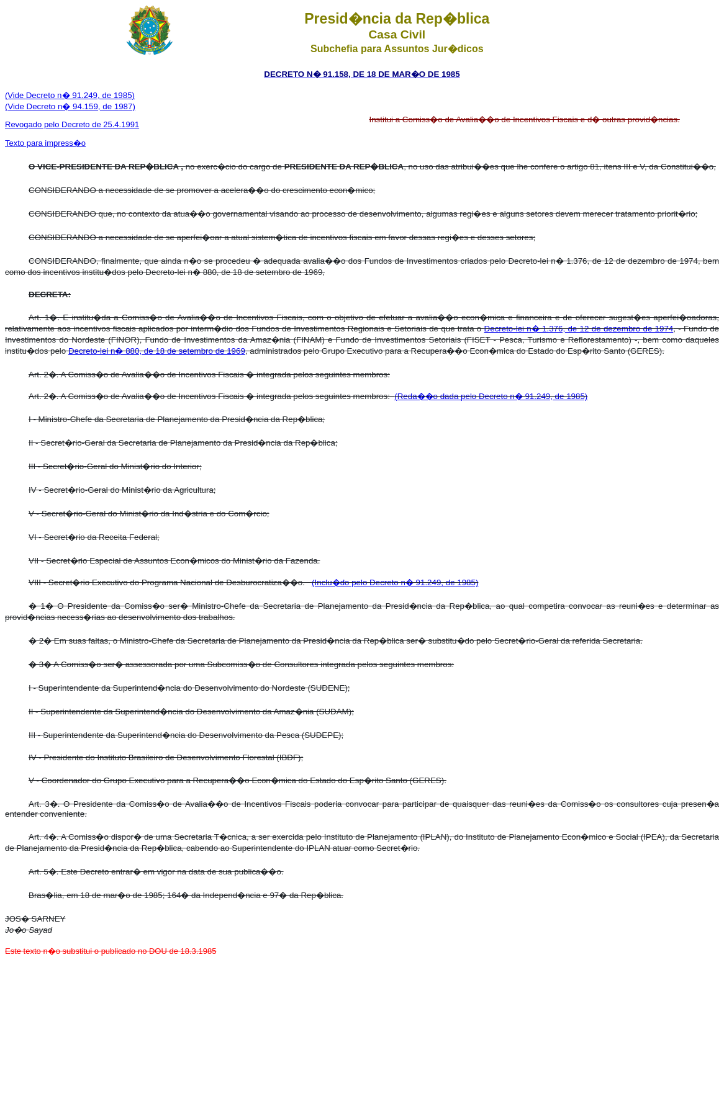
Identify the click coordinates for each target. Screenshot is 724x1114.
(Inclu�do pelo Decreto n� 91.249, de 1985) (395, 582)
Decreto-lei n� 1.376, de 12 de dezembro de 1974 (579, 328)
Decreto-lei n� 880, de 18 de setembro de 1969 (156, 351)
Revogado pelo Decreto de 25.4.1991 (72, 124)
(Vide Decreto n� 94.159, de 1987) (70, 106)
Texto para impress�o (45, 143)
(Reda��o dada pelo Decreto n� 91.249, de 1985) (490, 396)
